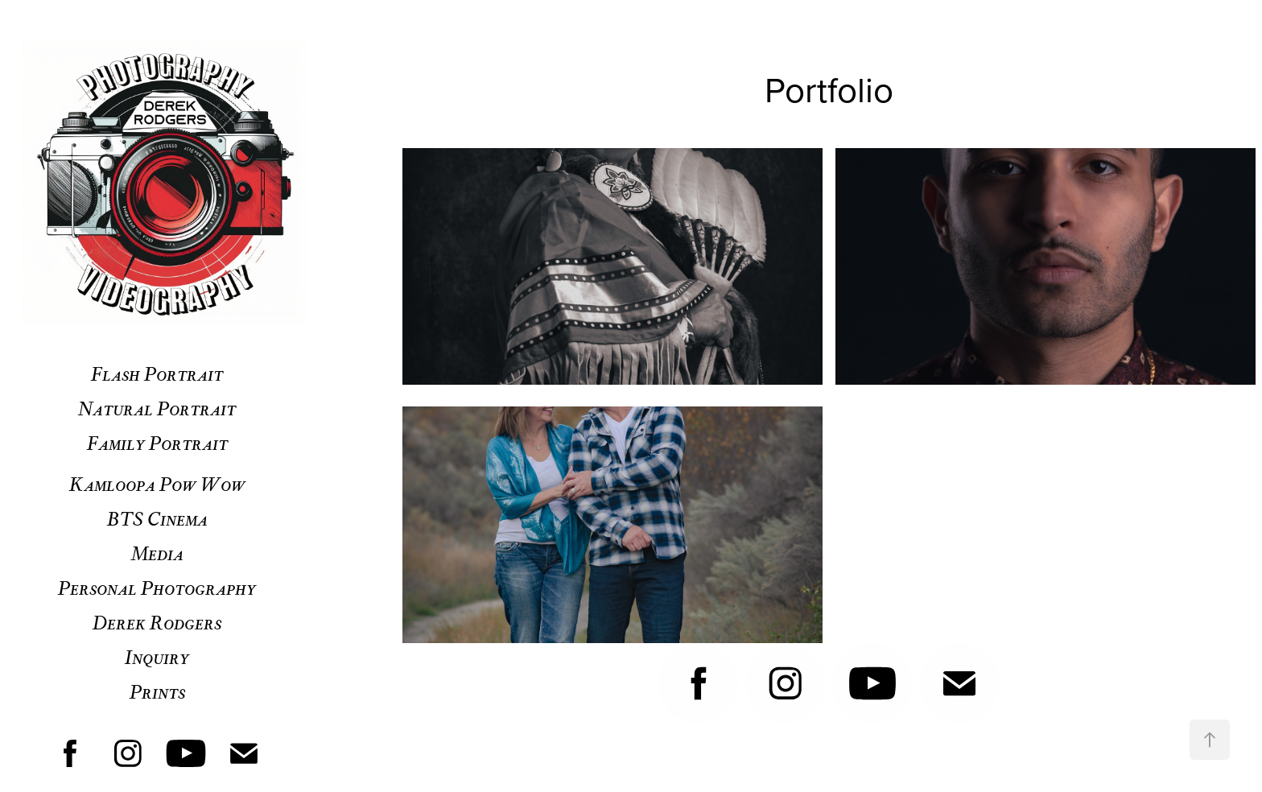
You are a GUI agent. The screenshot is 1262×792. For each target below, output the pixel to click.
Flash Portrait (157, 373)
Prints (157, 691)
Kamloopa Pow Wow (157, 483)
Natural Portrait (157, 407)
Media (157, 552)
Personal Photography (157, 587)
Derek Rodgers (157, 621)
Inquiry (157, 656)
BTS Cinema (157, 518)
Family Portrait (157, 442)
